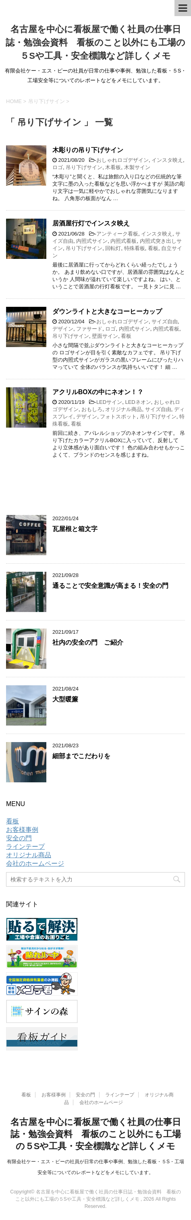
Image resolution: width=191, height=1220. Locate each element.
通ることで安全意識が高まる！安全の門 (110, 585)
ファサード (89, 329)
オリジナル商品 (123, 409)
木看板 (113, 167)
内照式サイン (92, 241)
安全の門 (19, 838)
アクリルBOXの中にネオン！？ (97, 392)
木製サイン (137, 167)
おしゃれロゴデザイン (122, 160)
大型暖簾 (65, 699)
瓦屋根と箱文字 (75, 528)
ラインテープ (25, 846)
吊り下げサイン (84, 167)
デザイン (62, 329)
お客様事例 (22, 829)
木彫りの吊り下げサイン (87, 150)
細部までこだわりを (81, 756)
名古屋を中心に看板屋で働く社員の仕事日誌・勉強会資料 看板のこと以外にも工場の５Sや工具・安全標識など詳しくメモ (95, 42)
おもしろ (91, 409)
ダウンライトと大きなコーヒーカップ (107, 311)
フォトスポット (118, 417)
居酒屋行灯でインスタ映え (91, 223)
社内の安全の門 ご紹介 (87, 642)
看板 (153, 248)
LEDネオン (138, 402)
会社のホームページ (35, 863)
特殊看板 (134, 248)
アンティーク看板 (117, 234)
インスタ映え (167, 160)
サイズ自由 (165, 321)
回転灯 (113, 248)
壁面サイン (105, 336)
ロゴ (57, 167)
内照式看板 (123, 241)
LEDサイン (109, 402)
